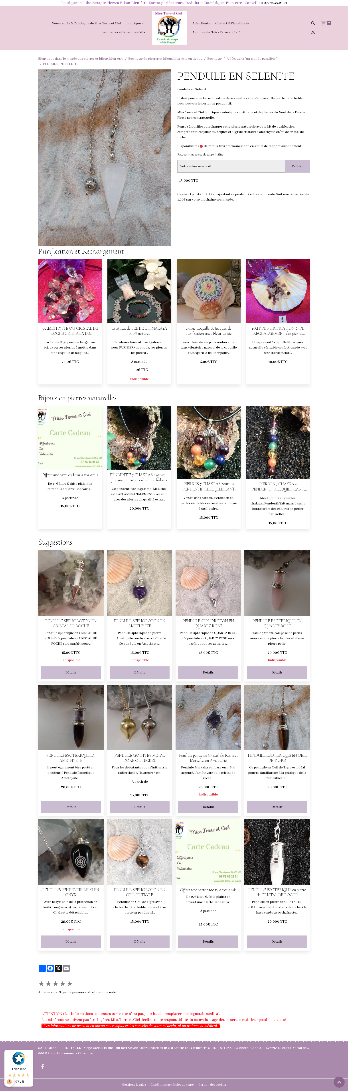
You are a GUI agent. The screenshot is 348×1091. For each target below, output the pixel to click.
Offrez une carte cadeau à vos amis (70, 475)
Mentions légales (131, 1085)
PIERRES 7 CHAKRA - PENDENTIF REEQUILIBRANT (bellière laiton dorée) (278, 487)
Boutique (134, 24)
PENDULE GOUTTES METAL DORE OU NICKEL (140, 758)
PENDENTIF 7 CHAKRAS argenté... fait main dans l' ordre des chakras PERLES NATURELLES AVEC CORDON (139, 478)
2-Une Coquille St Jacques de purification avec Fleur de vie (209, 331)
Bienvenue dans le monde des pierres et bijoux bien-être (80, 59)
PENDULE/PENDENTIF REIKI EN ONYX (70, 892)
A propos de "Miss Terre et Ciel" (216, 32)
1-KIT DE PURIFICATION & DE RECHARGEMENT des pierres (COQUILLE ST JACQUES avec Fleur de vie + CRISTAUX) (278, 331)
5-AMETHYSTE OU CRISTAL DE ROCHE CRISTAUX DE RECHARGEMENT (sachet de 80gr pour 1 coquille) (70, 331)
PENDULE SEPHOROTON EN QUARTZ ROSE (208, 623)
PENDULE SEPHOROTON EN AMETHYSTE (139, 623)
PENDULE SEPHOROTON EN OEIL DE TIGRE (139, 892)
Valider (297, 166)
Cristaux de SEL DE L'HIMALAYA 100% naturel (139, 331)
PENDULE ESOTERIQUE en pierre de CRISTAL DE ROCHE (277, 892)
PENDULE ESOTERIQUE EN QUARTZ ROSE (277, 623)
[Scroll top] (339, 1082)
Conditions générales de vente (172, 1085)
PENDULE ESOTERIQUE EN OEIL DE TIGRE (277, 758)
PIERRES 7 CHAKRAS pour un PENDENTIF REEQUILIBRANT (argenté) (208, 486)
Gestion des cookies (215, 1085)
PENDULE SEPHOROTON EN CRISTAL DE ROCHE (71, 623)
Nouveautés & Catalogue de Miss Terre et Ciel (86, 24)
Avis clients (201, 24)
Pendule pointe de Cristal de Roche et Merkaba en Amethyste (208, 758)
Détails (70, 673)
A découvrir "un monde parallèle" (252, 59)
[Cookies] (9, 1082)
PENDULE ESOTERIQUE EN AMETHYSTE (70, 758)
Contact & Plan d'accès (232, 24)
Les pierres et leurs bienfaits (123, 32)
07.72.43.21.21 (275, 3)
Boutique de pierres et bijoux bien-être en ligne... (165, 59)
